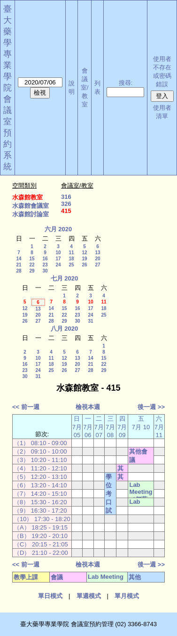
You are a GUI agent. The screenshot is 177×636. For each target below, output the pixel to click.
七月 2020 (64, 278)
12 (84, 252)
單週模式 (89, 595)
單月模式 (127, 595)
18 (71, 258)
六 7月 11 (159, 427)
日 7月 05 (77, 427)
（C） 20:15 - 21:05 (41, 544)
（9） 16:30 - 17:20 (40, 510)
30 (44, 270)
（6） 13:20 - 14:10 (40, 485)
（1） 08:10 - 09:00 (40, 443)
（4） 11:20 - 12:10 (40, 468)
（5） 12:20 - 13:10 (40, 476)
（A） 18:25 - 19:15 (41, 527)
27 (97, 264)
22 (31, 264)
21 (18, 264)
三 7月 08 (110, 427)
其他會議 (138, 455)
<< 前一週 (25, 406)
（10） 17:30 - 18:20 (42, 518)
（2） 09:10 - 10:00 (40, 451)
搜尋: (126, 82)
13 (97, 252)
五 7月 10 (141, 423)
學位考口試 (109, 493)
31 (90, 321)
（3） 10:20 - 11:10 (40, 459)
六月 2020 (58, 229)
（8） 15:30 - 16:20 (40, 502)
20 (97, 258)
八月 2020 (64, 328)
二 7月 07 (99, 427)
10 (58, 252)
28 (18, 270)
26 (84, 264)
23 (44, 264)
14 (18, 258)
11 (71, 252)
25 (71, 264)
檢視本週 (88, 406)
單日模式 (50, 595)
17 (58, 258)
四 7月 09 (122, 427)
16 (44, 258)
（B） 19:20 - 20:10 (41, 535)
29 (31, 270)
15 (31, 258)
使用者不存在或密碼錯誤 (162, 71)
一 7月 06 (87, 427)
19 (84, 258)
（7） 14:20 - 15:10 (40, 493)
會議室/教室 (85, 87)
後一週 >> (151, 406)
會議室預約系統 (7, 132)
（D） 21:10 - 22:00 (41, 552)
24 (58, 264)
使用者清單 (162, 112)
